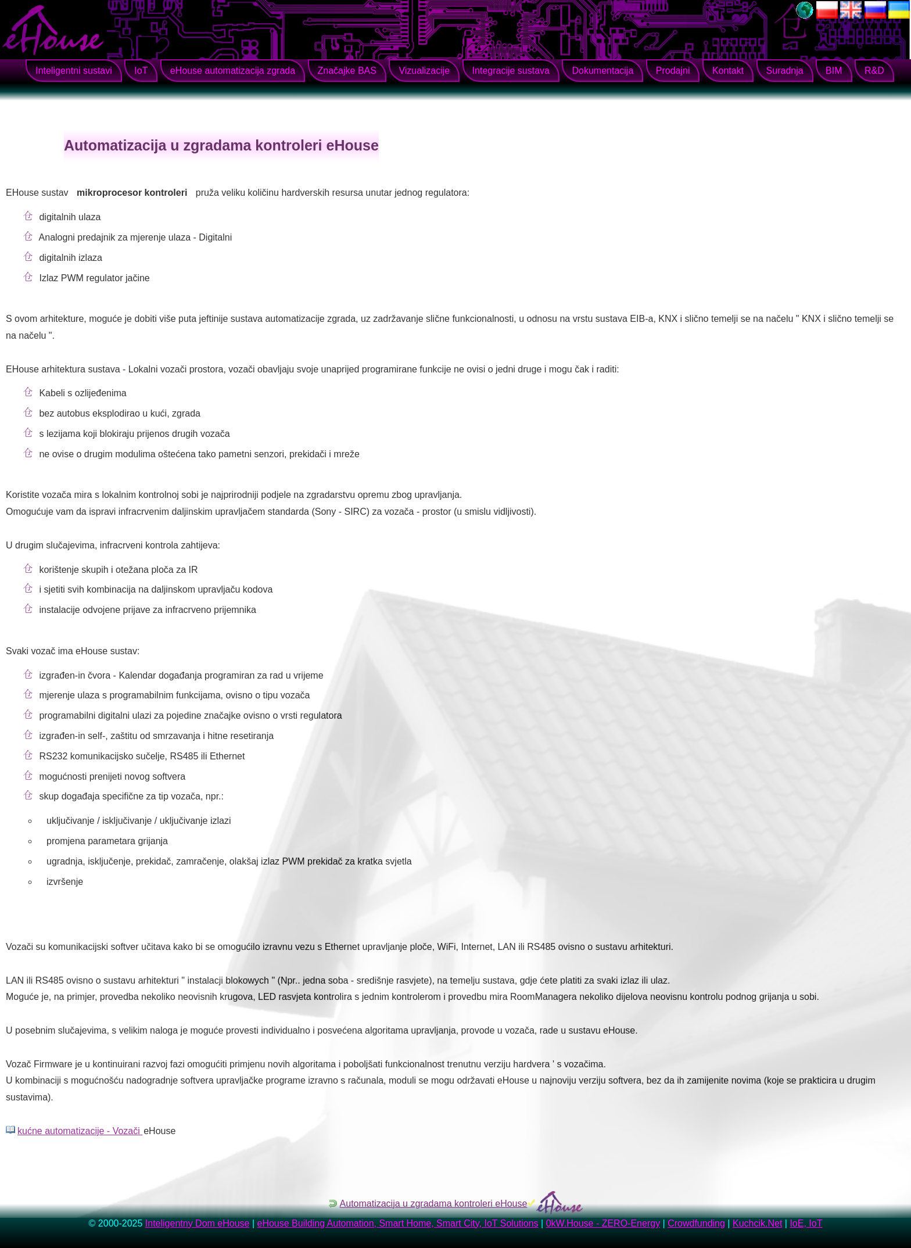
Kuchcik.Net (757, 1223)
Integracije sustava (511, 71)
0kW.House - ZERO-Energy (603, 1223)
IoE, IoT (806, 1223)
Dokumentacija (602, 71)
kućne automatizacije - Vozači (79, 1131)
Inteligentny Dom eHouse (197, 1223)
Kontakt (728, 71)
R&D (874, 71)
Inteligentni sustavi (73, 71)
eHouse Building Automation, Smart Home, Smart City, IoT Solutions (398, 1223)
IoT (141, 71)
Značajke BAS (347, 71)
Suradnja (785, 71)
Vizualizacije (424, 71)
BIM (834, 71)
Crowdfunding (696, 1223)
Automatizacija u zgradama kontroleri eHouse (434, 1203)
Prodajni (673, 71)
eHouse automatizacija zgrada (232, 71)
